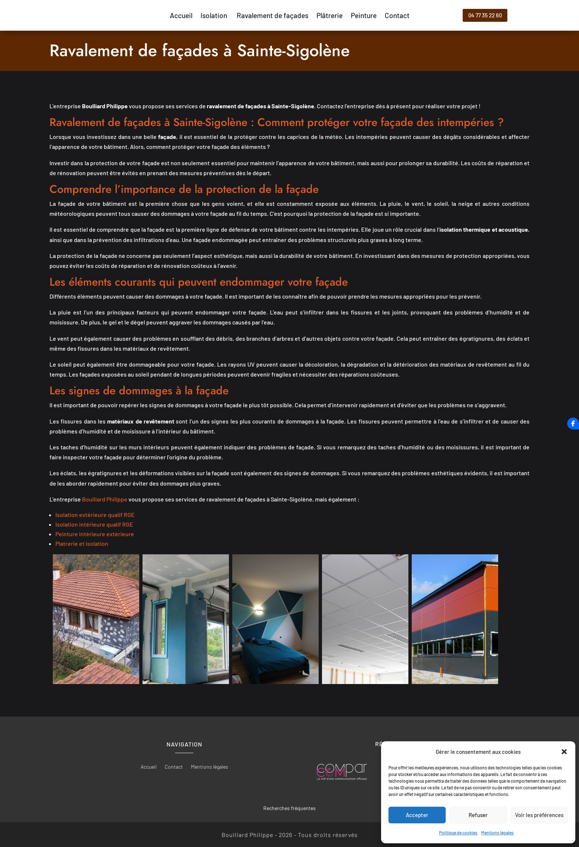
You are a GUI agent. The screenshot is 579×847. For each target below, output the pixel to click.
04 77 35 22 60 (485, 15)
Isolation (215, 16)
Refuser (478, 815)
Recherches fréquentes (289, 808)
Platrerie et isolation (81, 543)
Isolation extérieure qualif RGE (95, 514)
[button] (564, 751)
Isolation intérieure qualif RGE (94, 524)
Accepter (417, 815)
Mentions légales (497, 832)
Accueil (181, 16)
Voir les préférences (539, 815)
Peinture (364, 16)
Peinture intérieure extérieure (94, 533)
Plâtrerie (329, 16)
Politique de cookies (458, 832)
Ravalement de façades (272, 16)
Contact (397, 16)
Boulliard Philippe (104, 499)
